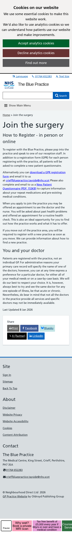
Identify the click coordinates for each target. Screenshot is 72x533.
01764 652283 (41, 76)
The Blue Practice (33, 84)
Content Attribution (15, 434)
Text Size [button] (62, 76)
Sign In (7, 375)
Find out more (36, 63)
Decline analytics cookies (36, 53)
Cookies (7, 428)
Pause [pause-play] (6, 528)
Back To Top (10, 388)
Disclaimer (9, 408)
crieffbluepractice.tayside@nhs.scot (27, 180)
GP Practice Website (15, 496)
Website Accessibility (15, 421)
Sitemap (8, 381)
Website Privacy (12, 414)
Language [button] (20, 76)
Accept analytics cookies (36, 43)
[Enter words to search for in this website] (28, 95)
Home (6, 115)
